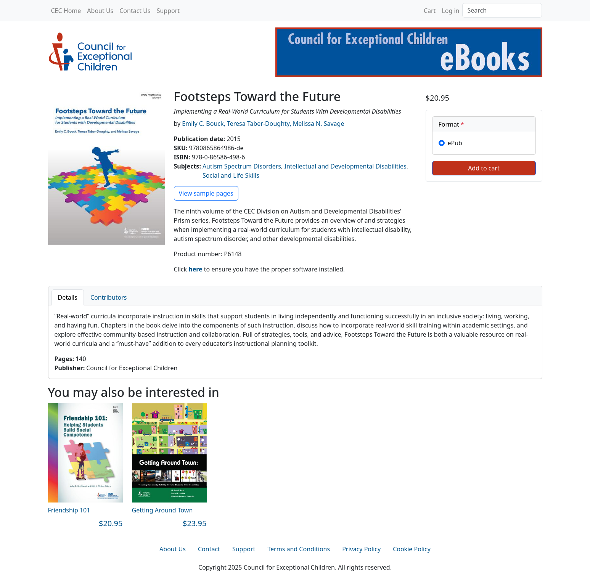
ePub (455, 143)
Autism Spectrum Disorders (242, 166)
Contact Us (134, 10)
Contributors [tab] (108, 297)
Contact (209, 549)
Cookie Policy (412, 549)
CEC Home (66, 10)
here (195, 269)
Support (168, 10)
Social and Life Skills (231, 175)
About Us (100, 10)
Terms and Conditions (298, 549)
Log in (450, 10)
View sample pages (206, 193)
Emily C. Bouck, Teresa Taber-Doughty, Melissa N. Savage (263, 123)
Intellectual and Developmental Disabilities (345, 166)
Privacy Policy (361, 549)
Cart (430, 10)
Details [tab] (67, 297)
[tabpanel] (295, 342)
